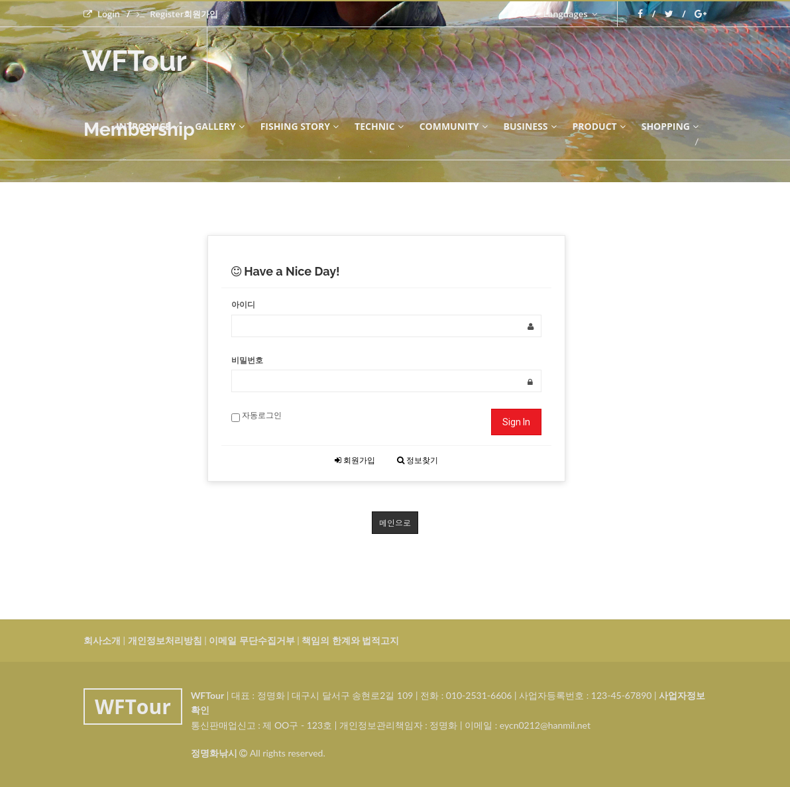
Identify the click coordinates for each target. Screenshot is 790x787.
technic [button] (379, 126)
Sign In (516, 422)
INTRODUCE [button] (147, 126)
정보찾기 (417, 460)
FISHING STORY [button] (299, 126)
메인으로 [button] (395, 522)
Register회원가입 (177, 14)
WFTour (134, 61)
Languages (570, 14)
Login (102, 14)
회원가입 (355, 460)
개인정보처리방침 (165, 640)
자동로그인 (256, 416)
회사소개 (102, 640)
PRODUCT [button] (599, 126)
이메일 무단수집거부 (251, 640)
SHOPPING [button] (670, 126)
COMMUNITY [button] (454, 126)
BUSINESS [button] (530, 126)
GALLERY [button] (219, 126)
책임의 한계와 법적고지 (350, 640)
